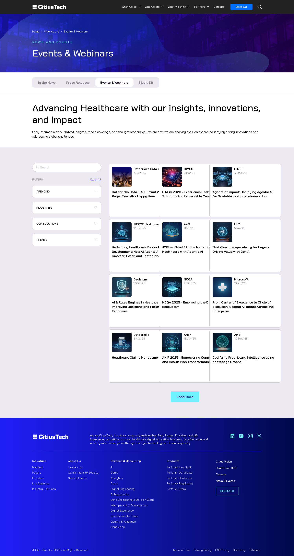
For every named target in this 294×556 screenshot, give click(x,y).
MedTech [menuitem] (37, 467)
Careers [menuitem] (221, 474)
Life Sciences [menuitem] (41, 483)
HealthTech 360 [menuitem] (226, 468)
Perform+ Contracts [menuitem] (179, 478)
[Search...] (258, 14)
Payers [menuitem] (36, 472)
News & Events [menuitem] (77, 478)
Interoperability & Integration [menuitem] (129, 505)
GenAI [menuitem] (114, 472)
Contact (241, 7)
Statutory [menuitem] (239, 550)
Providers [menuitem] (38, 478)
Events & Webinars (114, 82)
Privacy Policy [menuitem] (202, 550)
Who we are (152, 6)
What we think (177, 6)
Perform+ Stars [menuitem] (176, 489)
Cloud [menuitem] (114, 483)
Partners (199, 6)
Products (173, 461)
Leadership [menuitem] (75, 467)
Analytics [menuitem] (117, 478)
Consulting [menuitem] (118, 527)
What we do (129, 6)
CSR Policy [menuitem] (222, 550)
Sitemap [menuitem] (255, 550)
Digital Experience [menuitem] (122, 510)
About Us (74, 461)
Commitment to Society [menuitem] (83, 472)
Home (35, 31)
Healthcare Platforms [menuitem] (124, 516)
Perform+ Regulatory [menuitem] (180, 483)
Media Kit (146, 82)
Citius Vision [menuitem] (224, 461)
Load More (185, 397)
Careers (219, 6)
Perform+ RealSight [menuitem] (179, 467)
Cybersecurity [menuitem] (120, 494)
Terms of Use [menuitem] (181, 550)
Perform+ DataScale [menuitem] (179, 472)
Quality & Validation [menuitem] (123, 521)
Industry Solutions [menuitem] (44, 489)
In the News (47, 82)
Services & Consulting (126, 461)
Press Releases (78, 82)
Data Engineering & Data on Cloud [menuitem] (132, 499)
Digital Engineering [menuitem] (123, 489)
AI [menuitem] (112, 467)
